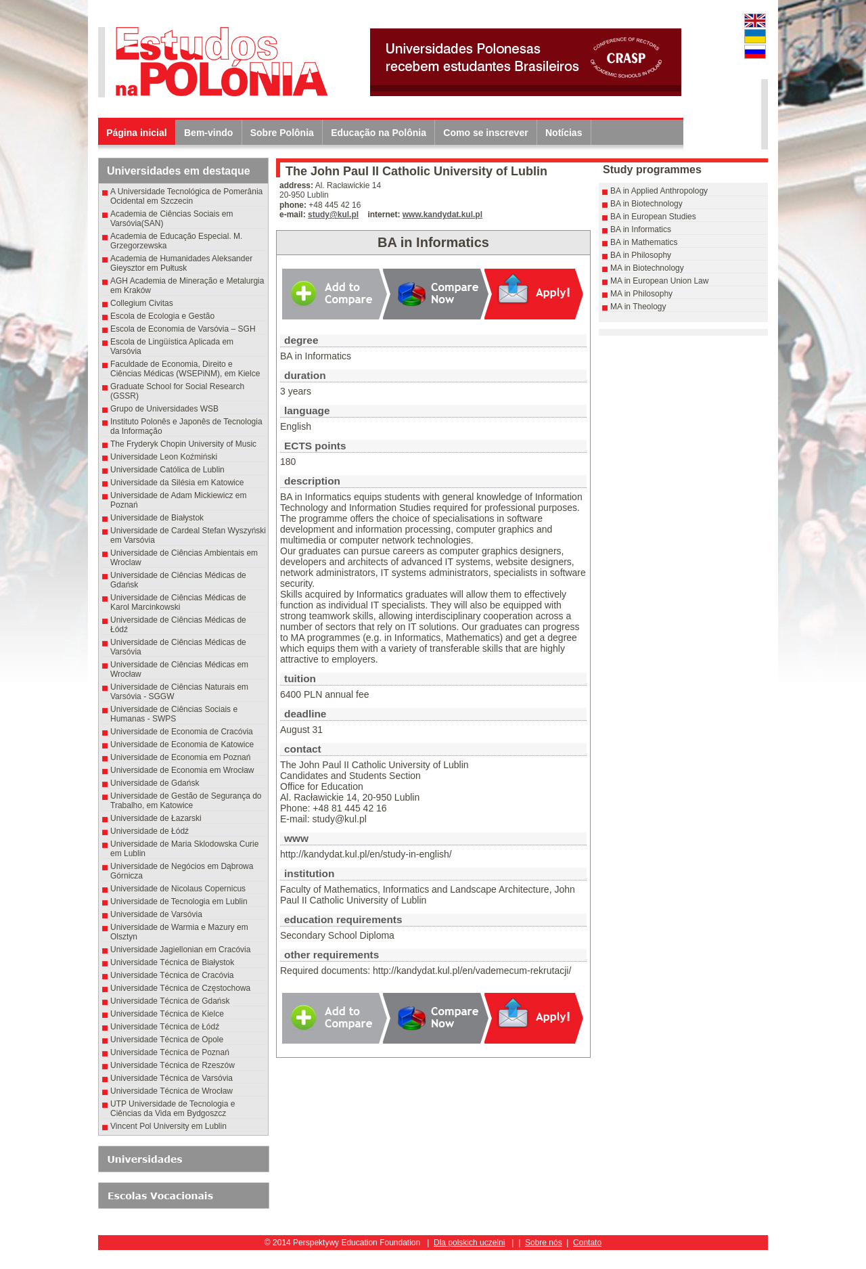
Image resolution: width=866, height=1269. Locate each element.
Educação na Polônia (378, 132)
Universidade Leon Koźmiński (163, 457)
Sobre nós (543, 1242)
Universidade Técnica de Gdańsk (170, 1001)
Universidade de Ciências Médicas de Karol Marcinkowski (178, 602)
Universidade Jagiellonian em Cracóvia (180, 949)
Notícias (563, 132)
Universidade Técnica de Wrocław (171, 1091)
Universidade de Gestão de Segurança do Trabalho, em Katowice (185, 800)
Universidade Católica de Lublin (167, 469)
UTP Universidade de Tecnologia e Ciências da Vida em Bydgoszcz (172, 1108)
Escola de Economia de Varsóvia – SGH (183, 329)
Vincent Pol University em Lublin (168, 1126)
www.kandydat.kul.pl (442, 214)
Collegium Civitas (141, 303)
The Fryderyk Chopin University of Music (183, 444)
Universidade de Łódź (149, 831)
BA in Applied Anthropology (659, 191)
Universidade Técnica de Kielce (167, 1014)
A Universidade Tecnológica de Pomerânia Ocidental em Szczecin (186, 196)
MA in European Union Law (659, 281)
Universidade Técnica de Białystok (172, 962)
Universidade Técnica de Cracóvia (172, 975)
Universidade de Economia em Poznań (180, 757)
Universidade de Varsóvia (156, 914)
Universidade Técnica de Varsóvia (171, 1078)
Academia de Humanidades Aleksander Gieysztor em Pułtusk (181, 263)
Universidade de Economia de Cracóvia (181, 731)
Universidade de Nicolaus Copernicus (178, 888)
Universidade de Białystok (159, 517)
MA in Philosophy (641, 293)
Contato (587, 1242)
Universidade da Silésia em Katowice (177, 482)
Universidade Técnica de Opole (166, 1039)
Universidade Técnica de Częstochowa (180, 988)
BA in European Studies (653, 216)
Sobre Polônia (282, 132)
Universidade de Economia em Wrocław (182, 770)
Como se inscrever (485, 132)
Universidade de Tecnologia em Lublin (179, 901)
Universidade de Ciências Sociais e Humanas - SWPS (173, 714)
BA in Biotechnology (646, 203)
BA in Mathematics (643, 242)
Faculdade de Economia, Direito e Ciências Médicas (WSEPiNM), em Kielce (185, 368)
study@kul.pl (333, 214)
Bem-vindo (208, 132)
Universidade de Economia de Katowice (182, 744)
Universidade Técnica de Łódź (164, 1026)
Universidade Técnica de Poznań (169, 1052)
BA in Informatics (640, 229)
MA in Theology (638, 306)
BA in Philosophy (640, 255)
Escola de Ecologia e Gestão (162, 316)
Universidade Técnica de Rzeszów (172, 1065)
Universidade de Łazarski (156, 818)
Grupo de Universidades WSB (164, 409)
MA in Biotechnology (647, 268)
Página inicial (136, 132)
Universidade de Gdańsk (154, 783)
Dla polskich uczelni (469, 1242)
